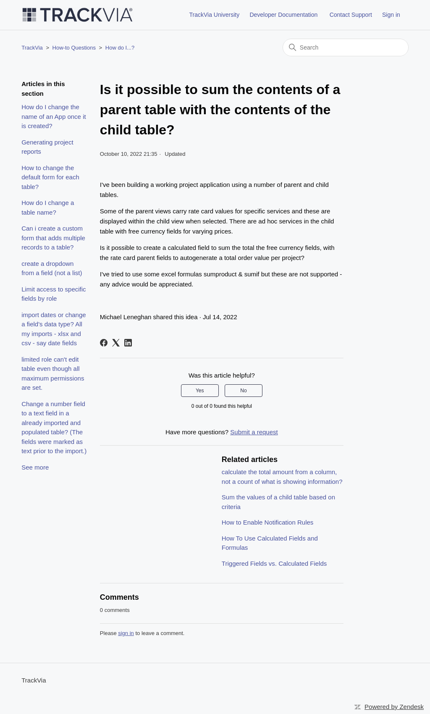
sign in (126, 633)
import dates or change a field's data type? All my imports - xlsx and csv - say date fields (53, 329)
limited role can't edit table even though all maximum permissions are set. (52, 373)
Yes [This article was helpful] (200, 391)
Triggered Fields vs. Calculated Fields (274, 563)
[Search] (345, 47)
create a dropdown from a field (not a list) (51, 268)
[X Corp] (116, 342)
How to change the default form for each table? (50, 177)
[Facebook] (104, 342)
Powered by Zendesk (394, 706)
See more (35, 467)
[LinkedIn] (128, 342)
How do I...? (119, 48)
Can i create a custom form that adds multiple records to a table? (53, 238)
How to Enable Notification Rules (267, 522)
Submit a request (254, 432)
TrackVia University (214, 14)
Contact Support (351, 14)
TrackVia (32, 48)
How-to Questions (74, 48)
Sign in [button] (391, 14)
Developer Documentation (283, 14)
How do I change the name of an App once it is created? (53, 116)
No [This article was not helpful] (243, 391)
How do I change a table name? (47, 207)
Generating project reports (47, 147)
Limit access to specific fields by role (53, 294)
